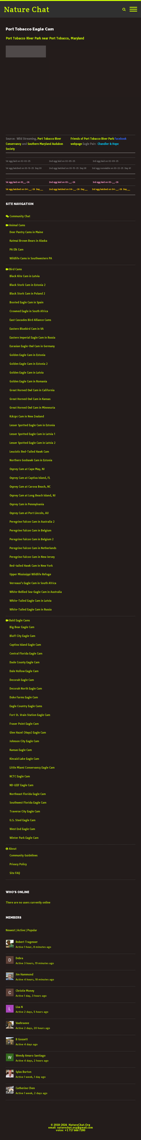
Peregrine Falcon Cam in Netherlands (33, 548)
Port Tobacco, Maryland (66, 38)
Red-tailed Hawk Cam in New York (31, 565)
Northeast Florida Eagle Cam (28, 794)
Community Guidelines (23, 855)
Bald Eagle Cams (18, 620)
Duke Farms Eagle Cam (24, 697)
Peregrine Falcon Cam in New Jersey (32, 557)
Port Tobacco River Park (23, 38)
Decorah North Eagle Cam (26, 688)
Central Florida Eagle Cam (26, 653)
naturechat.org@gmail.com (75, 1127)
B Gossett (22, 1039)
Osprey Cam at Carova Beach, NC (30, 486)
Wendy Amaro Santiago (31, 1055)
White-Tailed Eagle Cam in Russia (31, 609)
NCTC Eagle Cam (20, 776)
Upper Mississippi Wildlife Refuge (30, 574)
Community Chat (18, 216)
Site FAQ (15, 873)
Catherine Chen (25, 1088)
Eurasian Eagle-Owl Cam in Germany (32, 346)
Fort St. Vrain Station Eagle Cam (30, 715)
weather (26, 60)
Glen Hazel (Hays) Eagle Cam (28, 732)
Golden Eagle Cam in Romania (28, 381)
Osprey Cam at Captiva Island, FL (30, 478)
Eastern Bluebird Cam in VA (27, 328)
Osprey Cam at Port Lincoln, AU (29, 513)
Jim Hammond (24, 974)
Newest (10, 930)
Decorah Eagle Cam (22, 680)
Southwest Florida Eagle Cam (28, 802)
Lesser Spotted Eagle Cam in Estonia (32, 425)
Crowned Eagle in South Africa (29, 311)
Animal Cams (15, 225)
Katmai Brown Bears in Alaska (28, 240)
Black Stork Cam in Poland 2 (27, 293)
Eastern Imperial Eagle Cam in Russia (32, 337)
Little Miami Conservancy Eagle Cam (32, 767)
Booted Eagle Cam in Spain (26, 302)
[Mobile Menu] (133, 9)
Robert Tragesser (27, 942)
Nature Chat (27, 9)
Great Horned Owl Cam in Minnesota (32, 407)
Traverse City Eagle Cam (25, 811)
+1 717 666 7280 (75, 1130)
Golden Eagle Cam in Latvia (27, 372)
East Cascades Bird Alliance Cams (30, 320)
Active (21, 930)
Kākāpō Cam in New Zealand (27, 416)
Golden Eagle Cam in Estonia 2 (29, 364)
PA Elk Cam (16, 249)
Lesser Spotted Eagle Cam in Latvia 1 (32, 434)
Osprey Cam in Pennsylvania (27, 504)
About (11, 848)
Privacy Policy (18, 864)
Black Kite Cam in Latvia (25, 276)
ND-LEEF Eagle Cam (21, 785)
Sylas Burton (23, 1072)
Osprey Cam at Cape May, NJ (27, 469)
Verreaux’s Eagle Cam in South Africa (33, 583)
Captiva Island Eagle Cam (25, 644)
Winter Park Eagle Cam (24, 838)
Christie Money (25, 990)
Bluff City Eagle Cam (22, 636)
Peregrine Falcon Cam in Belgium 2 (32, 539)
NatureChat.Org (79, 1124)
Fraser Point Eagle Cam (24, 723)
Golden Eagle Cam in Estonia (27, 355)
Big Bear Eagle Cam (22, 627)
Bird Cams (14, 269)
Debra (19, 958)
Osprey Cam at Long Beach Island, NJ (32, 495)
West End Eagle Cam (22, 829)
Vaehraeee (22, 1023)
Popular (32, 930)
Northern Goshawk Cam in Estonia (31, 460)
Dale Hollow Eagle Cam (24, 671)
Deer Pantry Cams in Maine (26, 232)
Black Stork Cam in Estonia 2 (28, 285)
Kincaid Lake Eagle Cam (24, 759)
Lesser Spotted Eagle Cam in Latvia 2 (32, 443)
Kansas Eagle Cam (21, 750)
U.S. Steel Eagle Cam (22, 820)
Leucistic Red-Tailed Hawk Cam (29, 451)
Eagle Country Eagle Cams (26, 706)
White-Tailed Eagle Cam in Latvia (30, 600)
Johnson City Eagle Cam (24, 741)
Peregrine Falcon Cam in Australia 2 (32, 521)
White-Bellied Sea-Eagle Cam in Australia (36, 592)
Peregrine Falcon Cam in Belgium (30, 530)
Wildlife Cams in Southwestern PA (31, 258)
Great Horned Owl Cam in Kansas (30, 399)
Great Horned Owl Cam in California (32, 390)
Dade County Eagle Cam (24, 662)
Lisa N (19, 1007)
